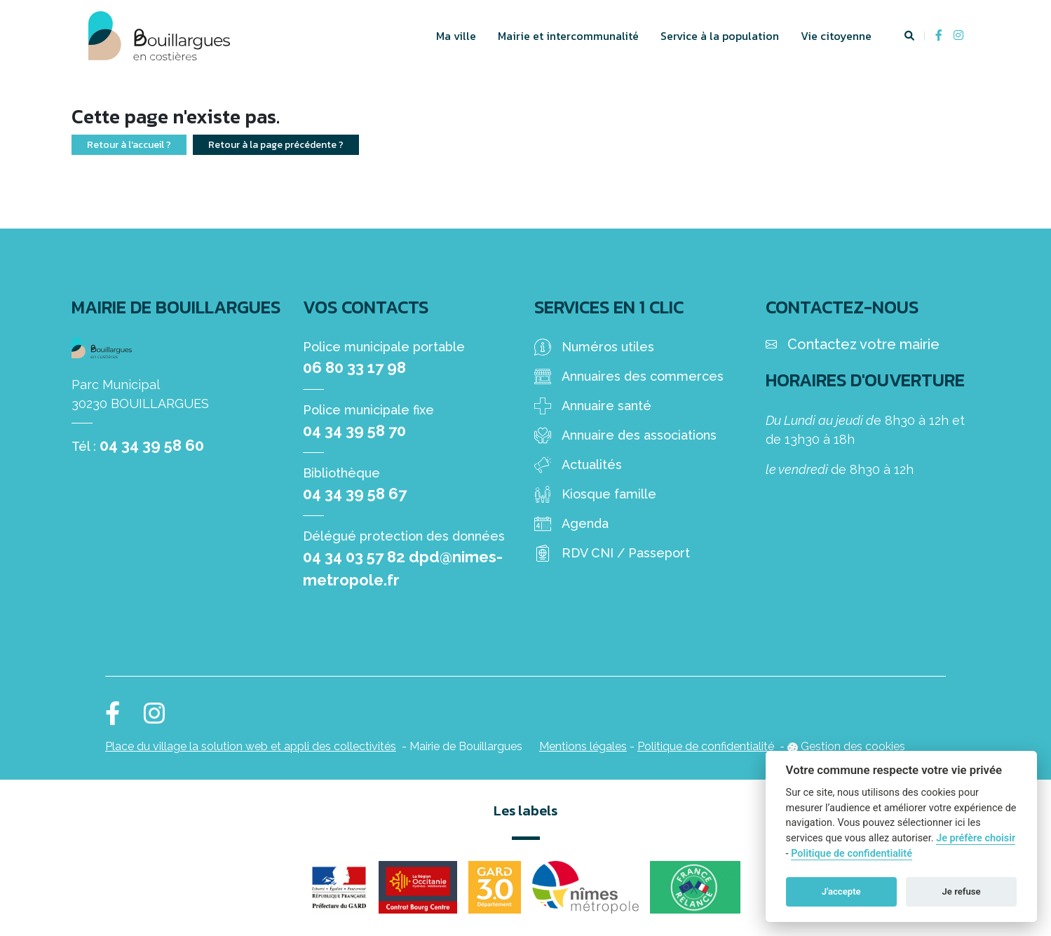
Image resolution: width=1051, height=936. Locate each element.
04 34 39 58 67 (355, 493)
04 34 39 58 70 (354, 430)
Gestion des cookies (853, 746)
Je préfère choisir (975, 838)
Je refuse (961, 891)
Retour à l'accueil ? (129, 144)
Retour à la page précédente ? (276, 144)
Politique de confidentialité (705, 746)
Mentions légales (583, 746)
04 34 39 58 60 (152, 445)
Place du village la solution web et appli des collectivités (250, 746)
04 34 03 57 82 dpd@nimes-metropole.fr (403, 568)
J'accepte (841, 891)
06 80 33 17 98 (354, 367)
